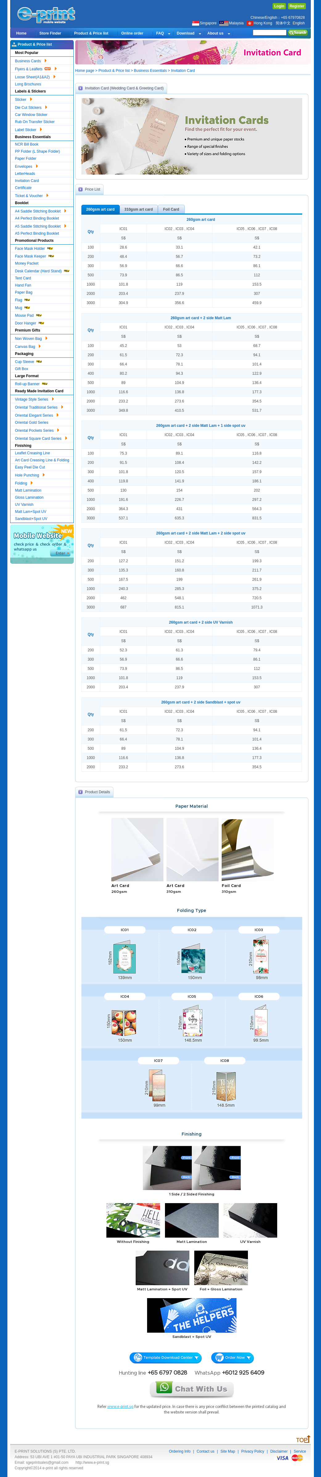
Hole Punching (30, 474)
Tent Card (23, 278)
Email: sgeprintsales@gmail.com (41, 1462)
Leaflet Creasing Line (32, 453)
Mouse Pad (28, 315)
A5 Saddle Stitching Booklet (40, 225)
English (299, 23)
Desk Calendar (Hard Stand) (42, 270)
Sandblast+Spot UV (31, 519)
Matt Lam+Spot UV (31, 512)
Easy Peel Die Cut (30, 467)
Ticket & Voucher (32, 195)
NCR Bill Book (27, 144)
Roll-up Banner (31, 383)
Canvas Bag (28, 346)
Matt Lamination (28, 490)
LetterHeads (25, 173)
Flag (23, 299)
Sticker (23, 99)
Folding (24, 482)
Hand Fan (23, 285)
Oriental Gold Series (31, 422)
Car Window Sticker (31, 115)
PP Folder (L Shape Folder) (37, 151)
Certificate (23, 188)
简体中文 (283, 23)
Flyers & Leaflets (36, 68)
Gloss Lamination (29, 497)
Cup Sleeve (29, 361)
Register (297, 6)
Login (279, 6)
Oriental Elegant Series (37, 414)
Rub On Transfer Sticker (35, 122)
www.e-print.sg (120, 1407)
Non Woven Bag (31, 338)
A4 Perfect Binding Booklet (37, 218)
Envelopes (26, 166)
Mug (23, 307)
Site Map (227, 1451)
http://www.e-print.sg (92, 1462)
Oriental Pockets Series (37, 430)
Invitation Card (27, 181)
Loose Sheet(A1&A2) (35, 76)
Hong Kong (259, 23)
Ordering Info (180, 1451)
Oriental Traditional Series (39, 406)
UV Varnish (24, 504)
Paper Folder (25, 158)
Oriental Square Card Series (41, 438)
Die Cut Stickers (31, 107)
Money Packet (27, 263)
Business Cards (31, 60)
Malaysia (231, 23)
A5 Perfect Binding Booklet (37, 233)
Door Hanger (30, 322)
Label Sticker (28, 129)
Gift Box (21, 369)
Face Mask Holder (34, 248)
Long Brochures (28, 84)
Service (300, 1451)
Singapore (204, 23)
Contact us (205, 1451)
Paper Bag (24, 292)
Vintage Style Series (34, 398)
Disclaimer (279, 1451)
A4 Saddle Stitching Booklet (40, 210)
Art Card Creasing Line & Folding (42, 460)
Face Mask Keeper (35, 255)
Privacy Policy (252, 1451)
